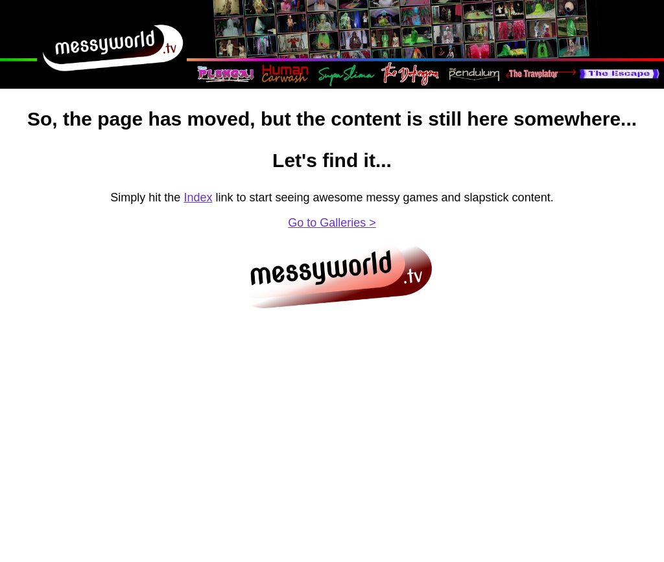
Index (198, 197)
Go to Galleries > (332, 222)
